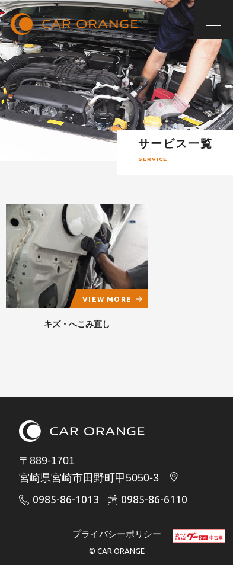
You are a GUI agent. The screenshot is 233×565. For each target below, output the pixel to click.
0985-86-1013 (59, 499)
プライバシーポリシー (116, 534)
